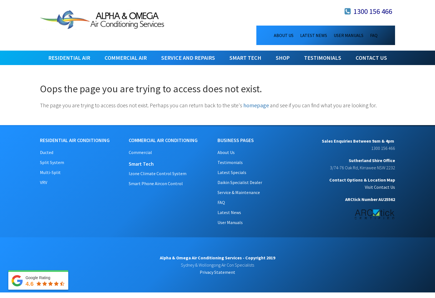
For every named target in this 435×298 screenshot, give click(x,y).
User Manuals (230, 222)
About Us (226, 152)
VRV (43, 182)
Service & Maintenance (239, 192)
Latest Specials (232, 172)
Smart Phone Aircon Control (156, 183)
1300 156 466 (372, 11)
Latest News (229, 212)
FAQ (221, 202)
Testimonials (230, 162)
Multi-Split (50, 172)
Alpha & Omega (102, 19)
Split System (52, 162)
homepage (256, 105)
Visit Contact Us (380, 187)
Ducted (46, 152)
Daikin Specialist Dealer (240, 182)
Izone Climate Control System (157, 173)
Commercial (140, 152)
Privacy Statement (217, 272)
